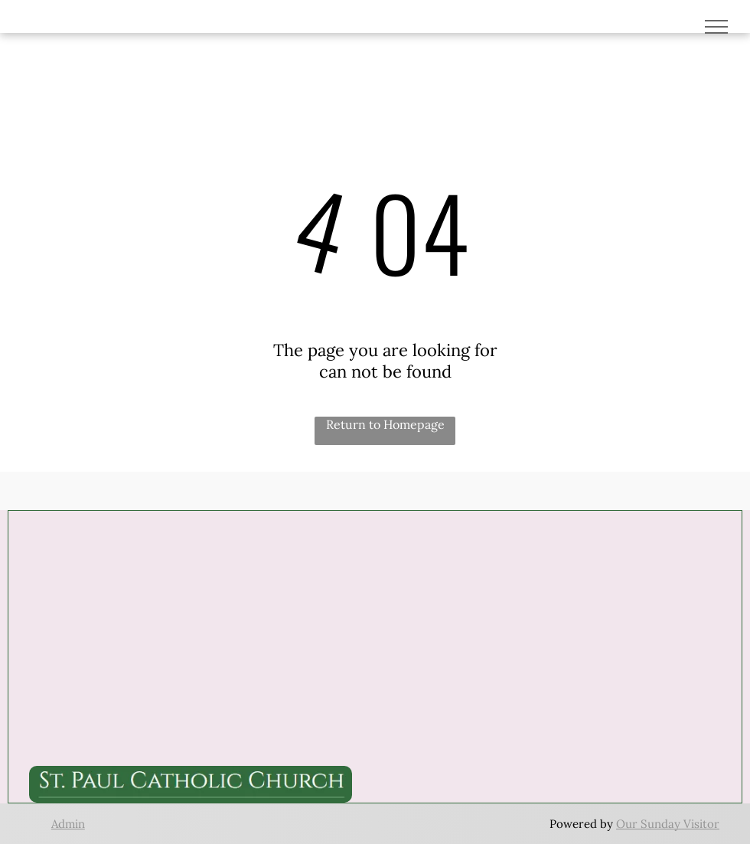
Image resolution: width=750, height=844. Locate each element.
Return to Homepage (385, 424)
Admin (68, 823)
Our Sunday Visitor (667, 823)
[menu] (716, 27)
